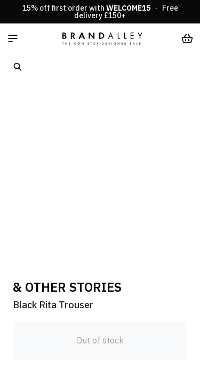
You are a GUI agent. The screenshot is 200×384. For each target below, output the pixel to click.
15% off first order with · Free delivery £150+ (100, 11)
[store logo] (102, 38)
